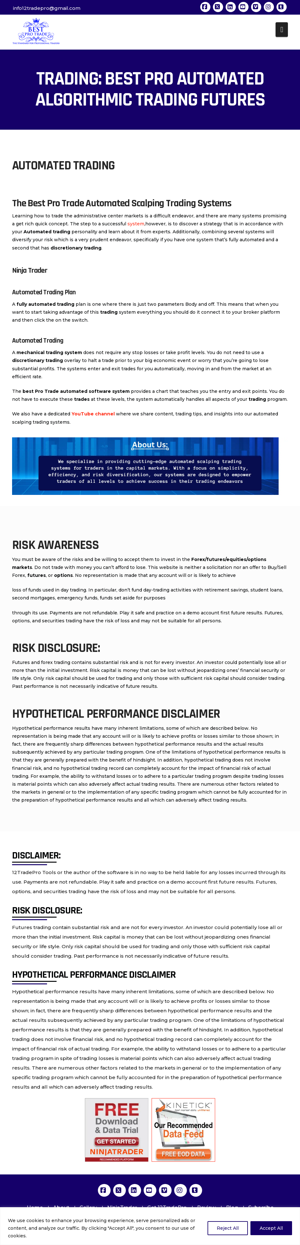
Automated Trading (38, 340)
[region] (150, 1226)
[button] (282, 29)
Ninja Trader (29, 270)
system (135, 224)
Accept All (271, 1228)
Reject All (228, 1228)
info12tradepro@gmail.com (46, 8)
